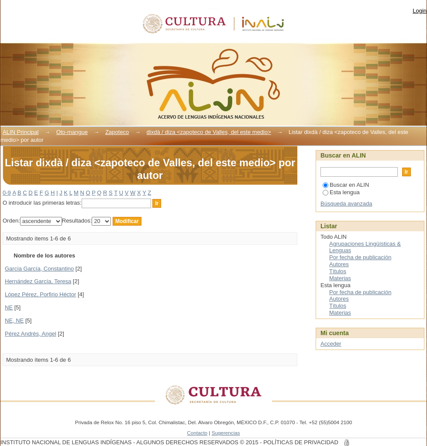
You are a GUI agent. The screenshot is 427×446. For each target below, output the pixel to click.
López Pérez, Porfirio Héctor (40, 294)
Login (420, 10)
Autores (339, 264)
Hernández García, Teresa (38, 281)
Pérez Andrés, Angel (30, 333)
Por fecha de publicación (360, 257)
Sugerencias (226, 433)
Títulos (337, 271)
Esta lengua (341, 192)
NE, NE (14, 320)
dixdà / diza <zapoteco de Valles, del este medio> (209, 132)
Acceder (330, 343)
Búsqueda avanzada (346, 203)
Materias (340, 278)
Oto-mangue (72, 132)
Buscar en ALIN (346, 185)
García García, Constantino (39, 268)
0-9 (7, 192)
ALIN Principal (20, 132)
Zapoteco (117, 132)
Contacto (197, 433)
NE (9, 307)
